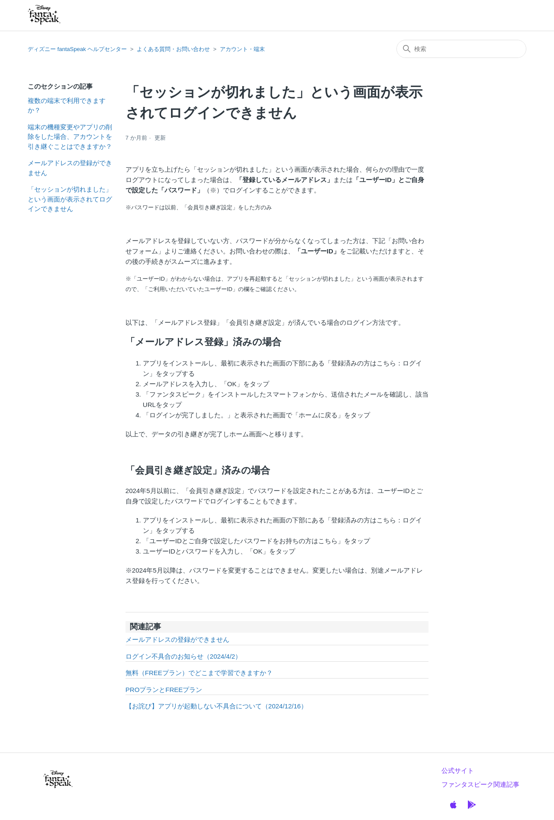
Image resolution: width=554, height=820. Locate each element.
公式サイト (457, 770)
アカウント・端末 (242, 49)
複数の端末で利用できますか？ (67, 105)
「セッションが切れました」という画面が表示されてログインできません (70, 199)
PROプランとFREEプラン (164, 689)
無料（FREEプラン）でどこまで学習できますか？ (199, 672)
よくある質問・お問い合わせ (173, 49)
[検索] (461, 49)
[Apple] (453, 804)
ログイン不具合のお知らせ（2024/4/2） (184, 656)
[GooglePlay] (471, 804)
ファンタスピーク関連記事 (480, 784)
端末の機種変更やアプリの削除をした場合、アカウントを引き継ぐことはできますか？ (70, 136)
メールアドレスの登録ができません (70, 167)
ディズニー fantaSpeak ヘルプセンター (77, 49)
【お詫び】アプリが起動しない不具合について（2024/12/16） (216, 706)
